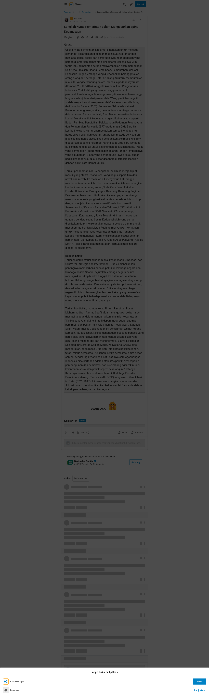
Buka (199, 681)
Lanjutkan (199, 690)
